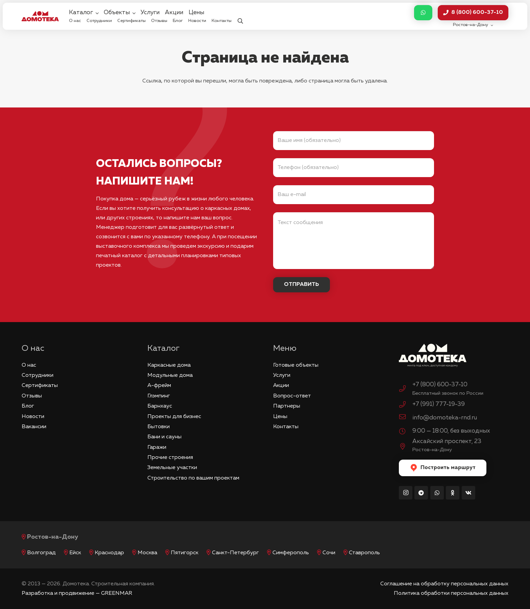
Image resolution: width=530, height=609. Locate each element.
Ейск (75, 553)
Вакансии (34, 427)
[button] (240, 16)
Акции (281, 385)
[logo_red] (40, 16)
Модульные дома (170, 375)
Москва (147, 553)
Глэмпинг (158, 396)
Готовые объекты (295, 365)
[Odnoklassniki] (452, 493)
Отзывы (32, 396)
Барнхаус (159, 406)
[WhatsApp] (437, 493)
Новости (33, 416)
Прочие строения (170, 457)
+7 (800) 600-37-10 (439, 385)
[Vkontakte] (468, 493)
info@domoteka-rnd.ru (444, 418)
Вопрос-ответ (292, 396)
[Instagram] (405, 493)
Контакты (285, 427)
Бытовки (158, 427)
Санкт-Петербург (235, 553)
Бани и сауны (164, 437)
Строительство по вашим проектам (193, 478)
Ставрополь (364, 553)
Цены (280, 416)
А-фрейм (159, 385)
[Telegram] (421, 493)
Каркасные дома (169, 365)
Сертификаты (40, 385)
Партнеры (286, 406)
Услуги (281, 375)
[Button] (423, 12)
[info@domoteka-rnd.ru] (405, 417)
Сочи (328, 553)
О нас (29, 365)
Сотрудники (37, 375)
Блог (28, 406)
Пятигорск (184, 553)
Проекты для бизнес (174, 416)
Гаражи (156, 447)
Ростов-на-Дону (52, 537)
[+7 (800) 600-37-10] (405, 389)
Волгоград (41, 553)
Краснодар (109, 553)
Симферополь (290, 553)
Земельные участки (172, 467)
